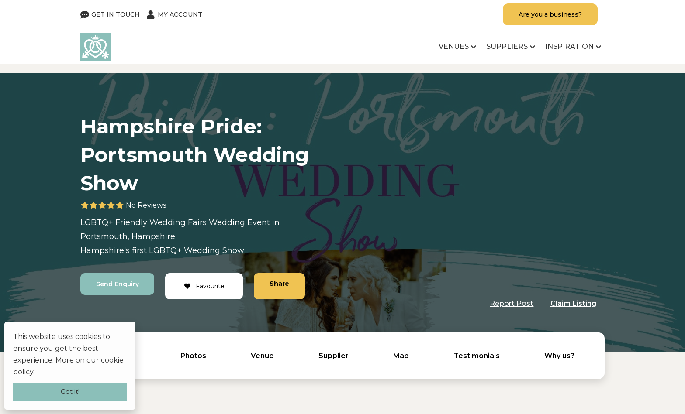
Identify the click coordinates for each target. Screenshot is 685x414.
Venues (454, 46)
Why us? (559, 356)
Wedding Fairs (178, 222)
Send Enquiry (117, 284)
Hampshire (153, 236)
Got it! (70, 391)
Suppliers (507, 46)
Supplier (333, 356)
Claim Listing (573, 303)
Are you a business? (550, 14)
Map (401, 356)
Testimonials (476, 356)
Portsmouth (104, 236)
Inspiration (569, 46)
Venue (262, 356)
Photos (193, 356)
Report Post (511, 303)
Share (280, 283)
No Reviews (146, 205)
